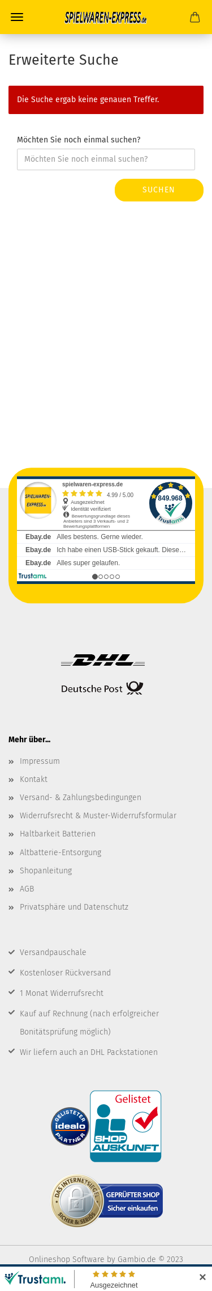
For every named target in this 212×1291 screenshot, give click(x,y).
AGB (27, 889)
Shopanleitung (46, 871)
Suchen (158, 190)
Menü (17, 17)
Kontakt (33, 779)
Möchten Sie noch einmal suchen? (78, 140)
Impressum (40, 761)
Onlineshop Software (67, 1259)
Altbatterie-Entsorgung (60, 852)
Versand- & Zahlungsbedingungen (80, 797)
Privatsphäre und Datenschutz (74, 907)
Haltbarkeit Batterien (58, 834)
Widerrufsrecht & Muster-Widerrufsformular (98, 816)
